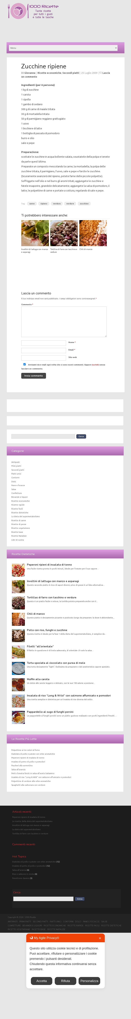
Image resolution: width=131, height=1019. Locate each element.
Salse (13, 489)
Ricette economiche (49, 73)
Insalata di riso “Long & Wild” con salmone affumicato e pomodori (69, 695)
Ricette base (17, 532)
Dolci (13, 482)
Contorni (15, 478)
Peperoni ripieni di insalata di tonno (49, 564)
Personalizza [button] (89, 981)
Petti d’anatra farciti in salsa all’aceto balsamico (32, 773)
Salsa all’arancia (18, 770)
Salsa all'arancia (19, 870)
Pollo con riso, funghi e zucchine (47, 630)
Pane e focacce (18, 485)
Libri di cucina (17, 540)
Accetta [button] (41, 981)
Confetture (16, 493)
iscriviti (95, 365)
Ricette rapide (18, 505)
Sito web (72, 357)
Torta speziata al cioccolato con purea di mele (56, 663)
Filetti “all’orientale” (40, 646)
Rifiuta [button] (65, 981)
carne (32, 204)
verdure (70, 204)
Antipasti (15, 462)
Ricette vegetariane (20, 528)
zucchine (84, 204)
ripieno (43, 204)
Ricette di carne (18, 520)
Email (71, 350)
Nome (72, 342)
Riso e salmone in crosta (23, 874)
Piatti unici (16, 474)
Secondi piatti (70, 73)
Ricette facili (17, 509)
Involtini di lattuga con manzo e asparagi (53, 581)
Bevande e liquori (19, 497)
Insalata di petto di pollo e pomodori (28, 762)
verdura (56, 204)
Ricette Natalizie (19, 536)
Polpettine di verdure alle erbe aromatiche (31, 781)
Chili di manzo (85, 249)
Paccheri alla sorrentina (21, 766)
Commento (27, 304)
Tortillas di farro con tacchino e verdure (51, 597)
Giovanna (29, 73)
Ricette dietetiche (19, 513)
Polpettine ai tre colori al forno (25, 750)
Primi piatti (16, 466)
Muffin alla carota (38, 679)
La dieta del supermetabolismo (25, 516)
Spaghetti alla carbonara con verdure (28, 785)
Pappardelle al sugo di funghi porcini (50, 712)
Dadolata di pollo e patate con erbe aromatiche (33, 754)
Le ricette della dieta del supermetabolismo (32, 821)
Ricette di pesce (18, 524)
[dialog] (65, 961)
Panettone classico (20, 878)
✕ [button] (100, 938)
